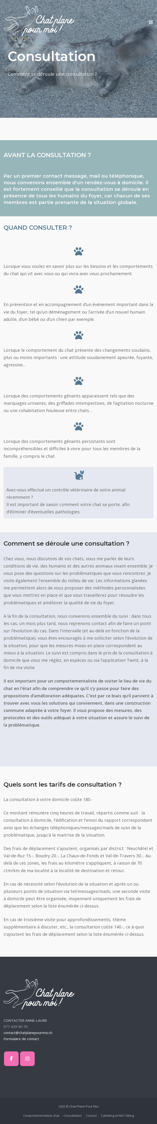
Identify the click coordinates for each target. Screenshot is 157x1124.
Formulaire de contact (21, 1038)
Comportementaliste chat (41, 1115)
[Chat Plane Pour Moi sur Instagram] (27, 1058)
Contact (91, 1115)
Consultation (73, 1115)
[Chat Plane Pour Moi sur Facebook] (11, 1058)
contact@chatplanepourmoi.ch (28, 1032)
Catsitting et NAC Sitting (117, 1115)
